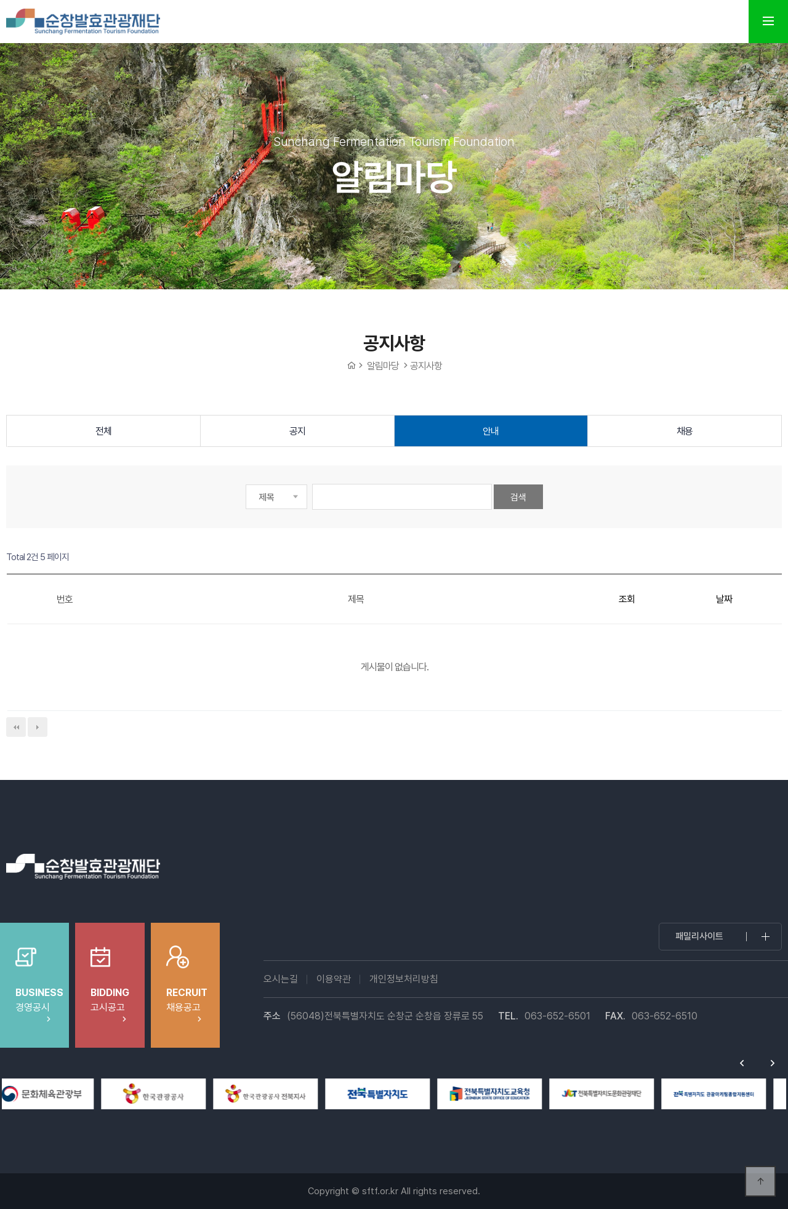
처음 (16, 727)
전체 (103, 431)
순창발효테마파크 (83, 21)
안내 (491, 431)
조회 (627, 599)
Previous (741, 1063)
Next (772, 1063)
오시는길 (280, 979)
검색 (518, 497)
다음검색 (37, 727)
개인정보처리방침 (403, 979)
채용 (685, 431)
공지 (297, 431)
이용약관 (333, 979)
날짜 (724, 599)
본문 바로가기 (0, 0)
